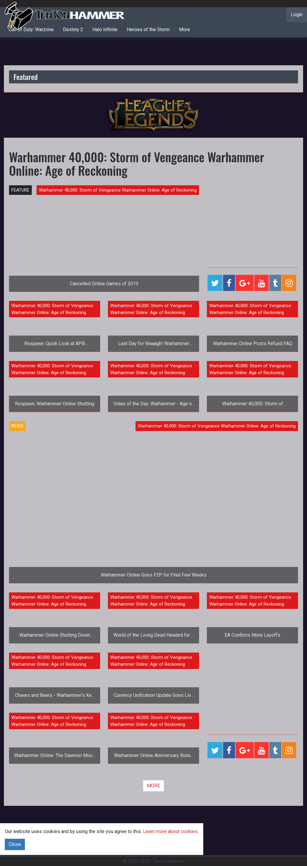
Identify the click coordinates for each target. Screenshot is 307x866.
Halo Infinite (105, 29)
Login (297, 14)
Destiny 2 (73, 29)
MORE (153, 785)
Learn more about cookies (170, 831)
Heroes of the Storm (148, 29)
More (184, 29)
